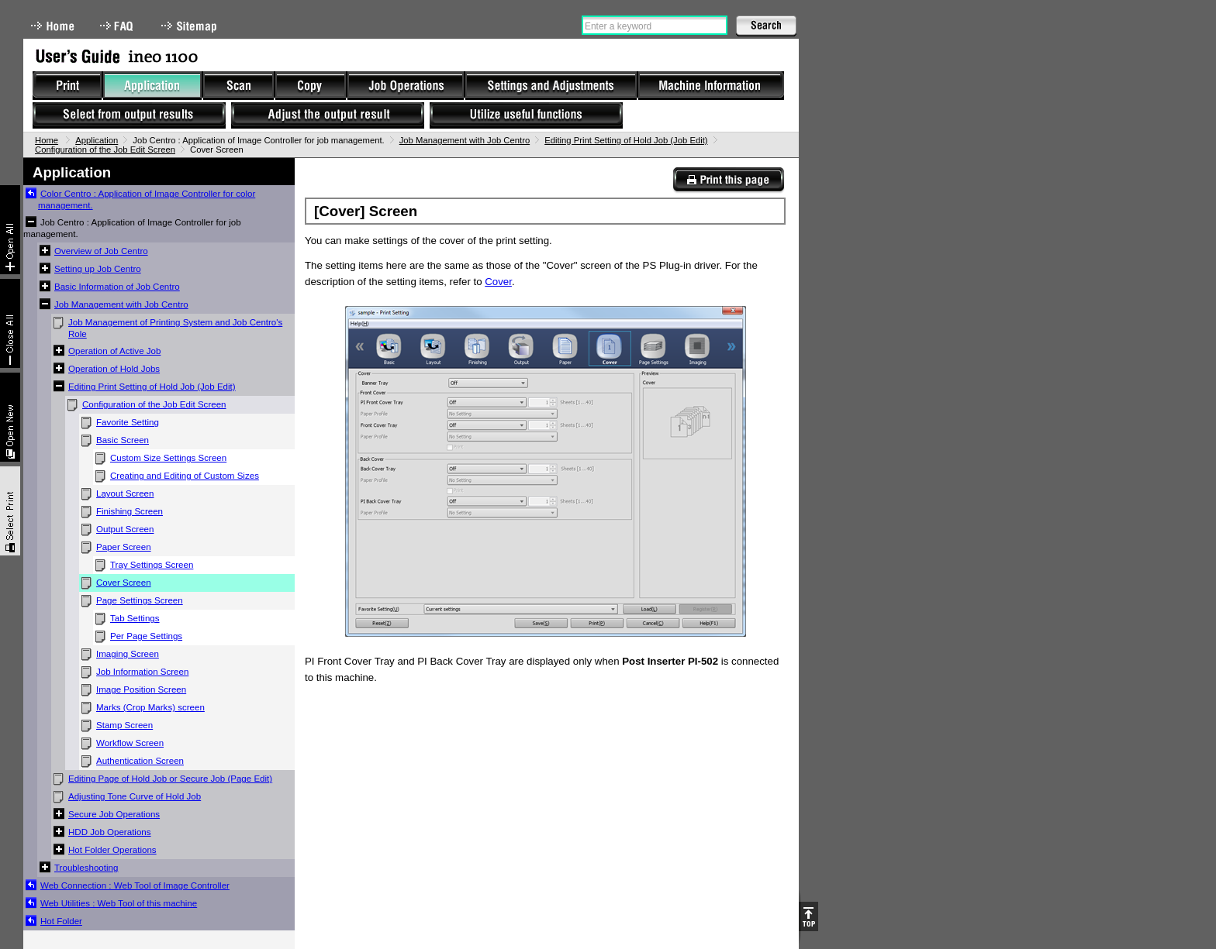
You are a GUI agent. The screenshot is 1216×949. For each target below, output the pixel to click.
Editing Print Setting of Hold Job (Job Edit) (625, 140)
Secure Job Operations (114, 814)
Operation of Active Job (114, 351)
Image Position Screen (141, 689)
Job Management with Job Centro (464, 140)
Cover (498, 281)
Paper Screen (123, 547)
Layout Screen (125, 493)
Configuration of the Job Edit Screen (105, 149)
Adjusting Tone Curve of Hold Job (134, 796)
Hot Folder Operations (112, 849)
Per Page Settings (146, 636)
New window (10, 417)
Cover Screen (123, 582)
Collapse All (10, 323)
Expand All (10, 229)
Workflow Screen (130, 743)
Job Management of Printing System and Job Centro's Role (175, 328)
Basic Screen (122, 440)
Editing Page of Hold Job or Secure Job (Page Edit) (170, 778)
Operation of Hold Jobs (114, 368)
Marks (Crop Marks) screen (150, 707)
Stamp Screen (124, 725)
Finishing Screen (129, 511)
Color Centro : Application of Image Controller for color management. (146, 199)
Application (96, 140)
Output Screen (125, 529)
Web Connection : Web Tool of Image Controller (135, 885)
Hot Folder (61, 921)
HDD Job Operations (109, 832)
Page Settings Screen (139, 600)
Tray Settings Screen (151, 564)
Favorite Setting (127, 422)
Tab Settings (135, 618)
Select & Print (10, 510)
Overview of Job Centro (101, 251)
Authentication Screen (140, 760)
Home (52, 26)
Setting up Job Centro (97, 268)
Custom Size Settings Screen (168, 457)
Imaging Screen (127, 653)
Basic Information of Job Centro (117, 286)
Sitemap (191, 26)
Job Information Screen (142, 671)
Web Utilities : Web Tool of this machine (118, 903)
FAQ (117, 26)
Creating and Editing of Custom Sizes (184, 475)
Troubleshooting (86, 867)
